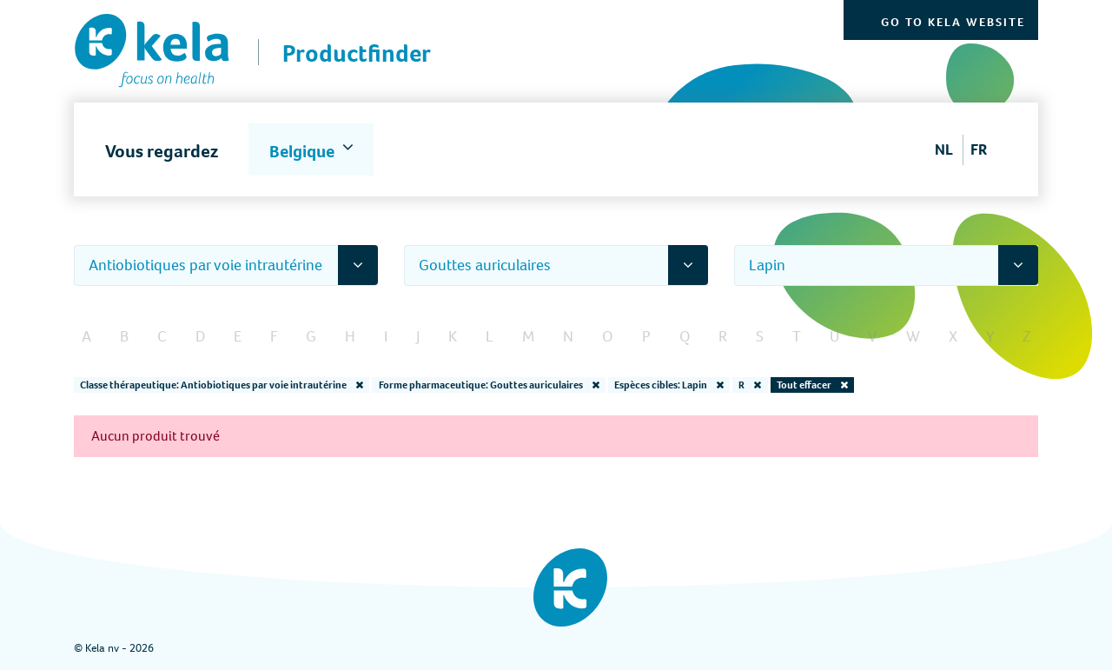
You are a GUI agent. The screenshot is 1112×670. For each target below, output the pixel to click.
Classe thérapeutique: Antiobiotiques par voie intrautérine (221, 385)
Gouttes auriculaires (485, 265)
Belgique (303, 151)
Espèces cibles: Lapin (669, 385)
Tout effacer (812, 385)
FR (978, 149)
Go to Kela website (953, 22)
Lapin (767, 265)
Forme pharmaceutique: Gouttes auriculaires (489, 385)
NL (944, 149)
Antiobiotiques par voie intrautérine (205, 265)
